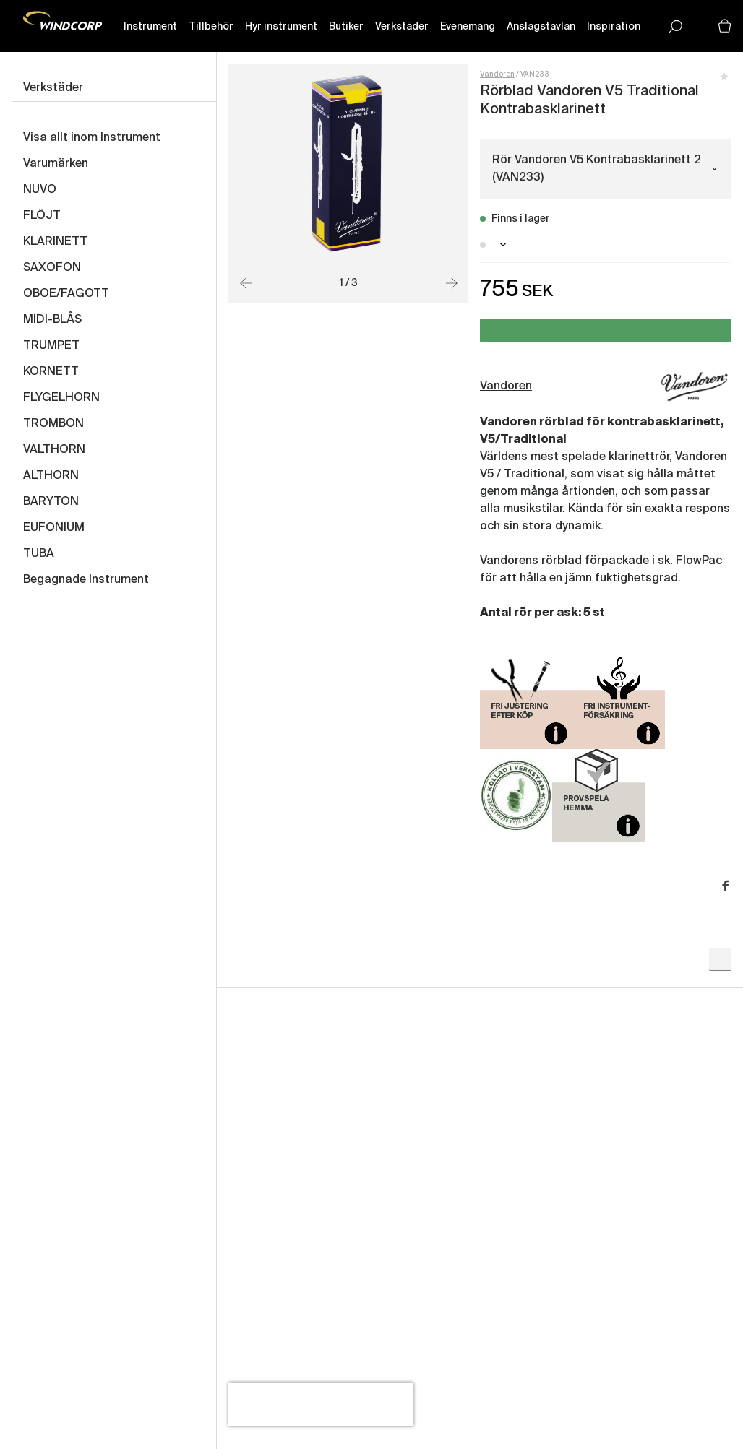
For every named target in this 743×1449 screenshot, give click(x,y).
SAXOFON (52, 268)
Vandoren (497, 74)
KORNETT (51, 372)
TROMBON (53, 424)
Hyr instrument (280, 27)
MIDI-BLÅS (52, 320)
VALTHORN (54, 450)
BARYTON (51, 502)
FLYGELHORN (61, 398)
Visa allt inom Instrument (91, 138)
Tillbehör (210, 27)
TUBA (38, 554)
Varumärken (55, 164)
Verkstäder (401, 27)
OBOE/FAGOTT (66, 294)
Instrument (149, 27)
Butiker (345, 27)
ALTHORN (51, 476)
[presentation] (320, 1404)
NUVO (39, 190)
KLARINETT (55, 242)
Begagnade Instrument (86, 580)
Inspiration (613, 27)
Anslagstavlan (540, 27)
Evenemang (466, 27)
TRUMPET (51, 346)
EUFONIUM (54, 528)
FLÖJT (42, 216)
